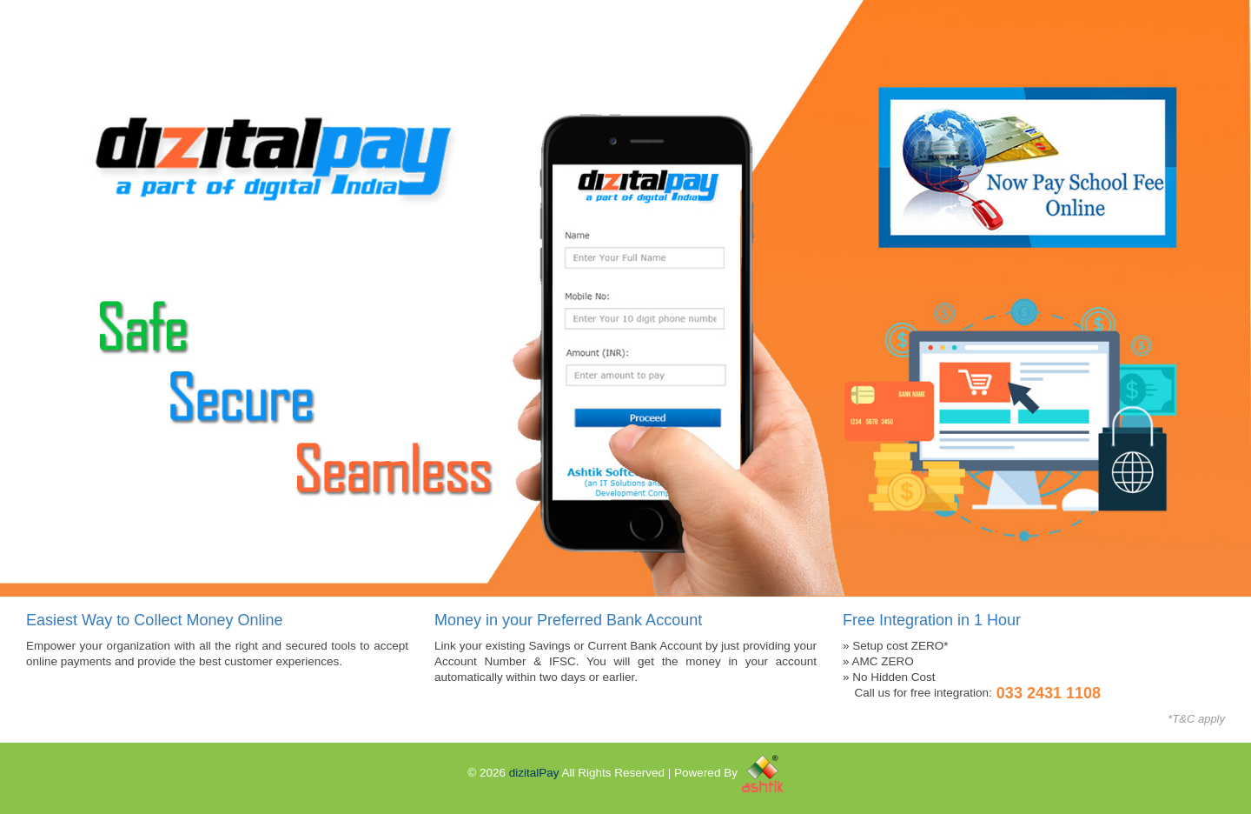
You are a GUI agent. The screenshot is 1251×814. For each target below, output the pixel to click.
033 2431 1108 (1048, 693)
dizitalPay (534, 773)
